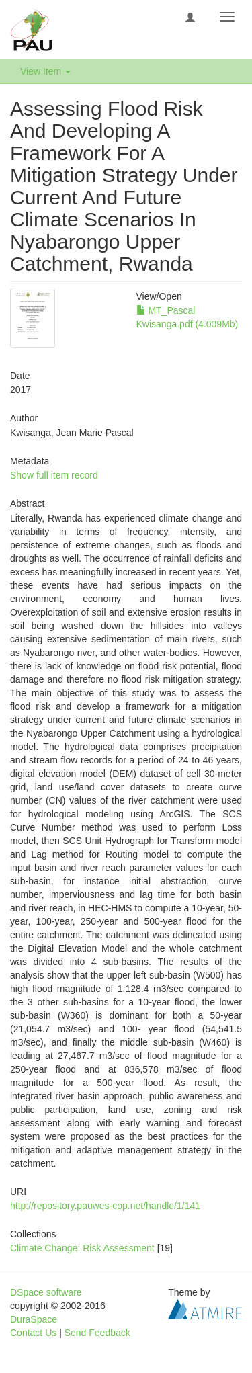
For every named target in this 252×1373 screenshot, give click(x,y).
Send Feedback (97, 1332)
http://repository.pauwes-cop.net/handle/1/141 (105, 1205)
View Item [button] (45, 71)
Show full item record (54, 475)
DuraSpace (33, 1319)
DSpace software (46, 1292)
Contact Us (33, 1332)
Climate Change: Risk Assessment (82, 1248)
